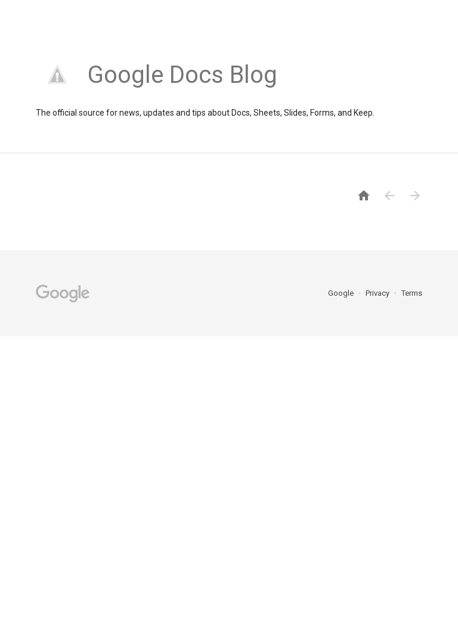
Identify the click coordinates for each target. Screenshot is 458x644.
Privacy (378, 293)
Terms (411, 293)
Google (341, 293)
